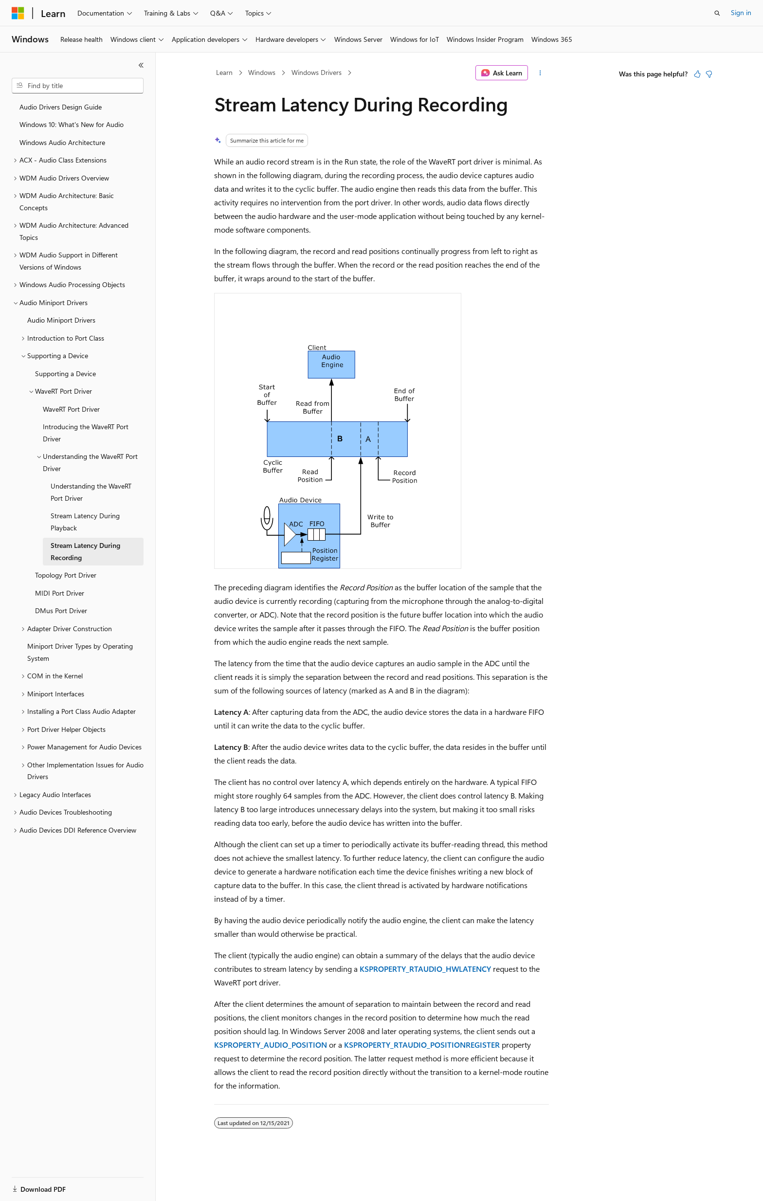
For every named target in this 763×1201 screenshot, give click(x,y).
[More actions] (540, 73)
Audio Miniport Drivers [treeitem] (61, 320)
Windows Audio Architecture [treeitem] (62, 142)
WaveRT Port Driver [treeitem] (71, 409)
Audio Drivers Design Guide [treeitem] (60, 106)
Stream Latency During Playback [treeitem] (85, 521)
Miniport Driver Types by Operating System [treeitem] (80, 652)
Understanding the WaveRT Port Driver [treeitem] (91, 492)
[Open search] (717, 13)
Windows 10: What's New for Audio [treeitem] (71, 124)
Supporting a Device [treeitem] (65, 373)
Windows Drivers (316, 72)
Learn (224, 72)
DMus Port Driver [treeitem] (61, 610)
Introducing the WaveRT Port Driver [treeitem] (85, 432)
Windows (261, 72)
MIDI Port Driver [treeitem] (59, 593)
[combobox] (78, 85)
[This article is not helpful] (709, 74)
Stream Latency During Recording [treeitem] (85, 551)
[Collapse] (141, 65)
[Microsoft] (18, 13)
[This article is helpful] (697, 74)
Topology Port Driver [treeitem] (65, 575)
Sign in (741, 12)
